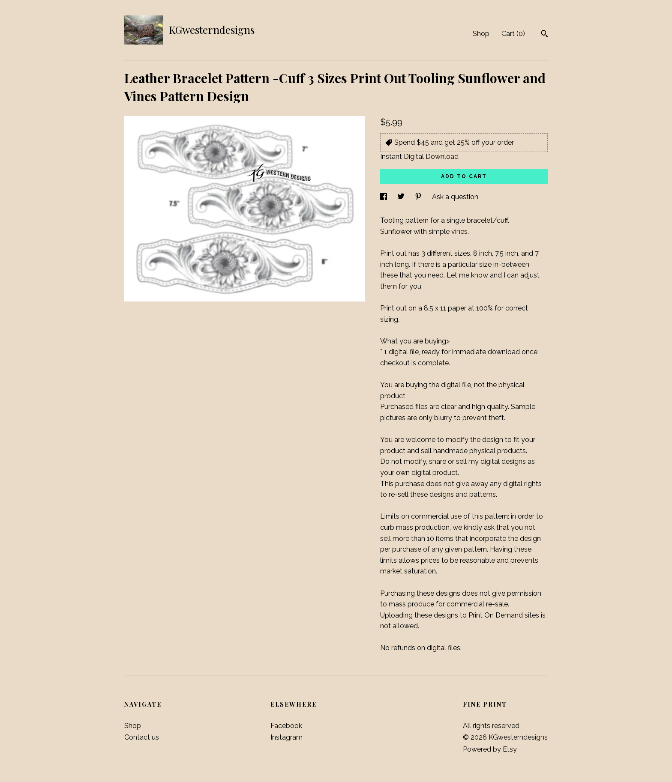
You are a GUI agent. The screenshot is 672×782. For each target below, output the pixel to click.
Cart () (513, 34)
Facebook (286, 726)
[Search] (544, 34)
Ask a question (455, 197)
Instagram (286, 737)
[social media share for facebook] (384, 197)
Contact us (141, 737)
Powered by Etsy (490, 749)
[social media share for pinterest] (419, 197)
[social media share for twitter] (401, 197)
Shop (481, 34)
